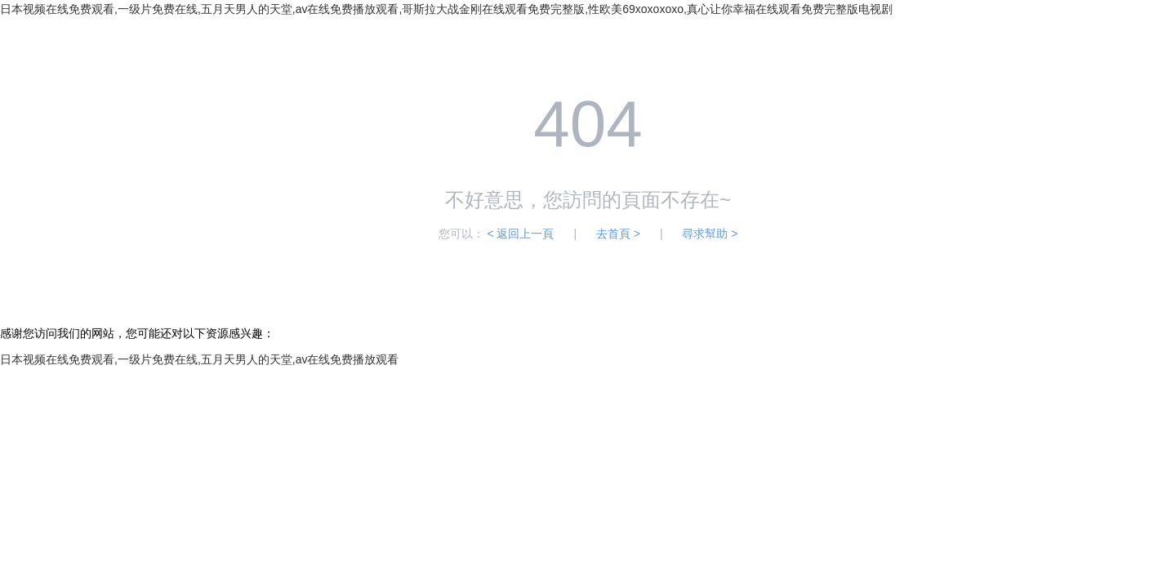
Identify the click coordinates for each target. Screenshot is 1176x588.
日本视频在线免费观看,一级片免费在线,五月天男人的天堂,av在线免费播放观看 (199, 359)
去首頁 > (618, 233)
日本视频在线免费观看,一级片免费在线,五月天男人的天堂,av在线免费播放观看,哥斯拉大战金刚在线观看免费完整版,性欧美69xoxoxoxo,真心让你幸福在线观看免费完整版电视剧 (446, 9)
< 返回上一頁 (520, 233)
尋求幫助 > (709, 233)
